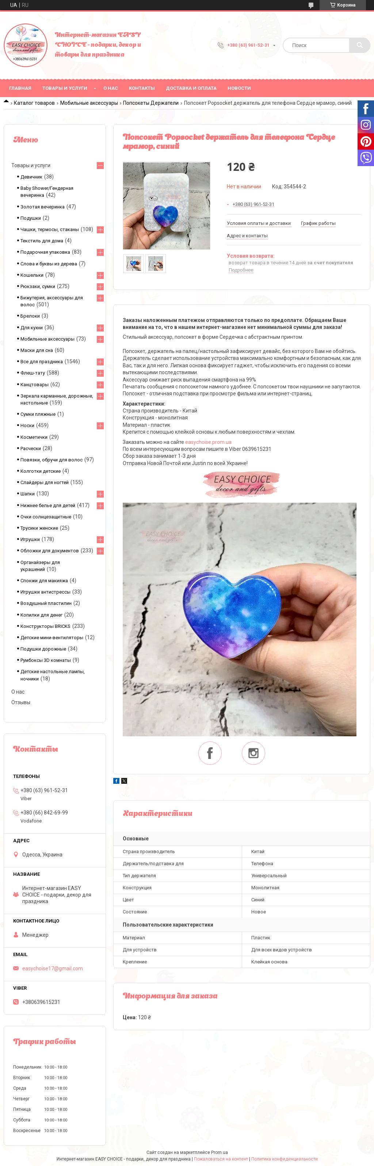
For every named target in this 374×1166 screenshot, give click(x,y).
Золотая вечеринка (42, 207)
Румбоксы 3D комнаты (45, 660)
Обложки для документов (49, 550)
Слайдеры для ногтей (44, 482)
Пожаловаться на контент (221, 1159)
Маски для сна (36, 350)
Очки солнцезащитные (45, 516)
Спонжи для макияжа (44, 580)
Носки (27, 425)
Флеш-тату (32, 373)
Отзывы (20, 702)
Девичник (31, 177)
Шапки (27, 493)
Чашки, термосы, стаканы (49, 229)
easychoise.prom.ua (208, 442)
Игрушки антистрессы (45, 592)
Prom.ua (219, 1152)
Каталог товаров (34, 103)
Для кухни (31, 327)
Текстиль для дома (41, 240)
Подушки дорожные (43, 649)
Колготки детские (40, 471)
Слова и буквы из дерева (48, 263)
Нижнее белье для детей (47, 505)
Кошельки (31, 275)
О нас (110, 88)
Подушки (30, 218)
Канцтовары (34, 384)
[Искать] (359, 45)
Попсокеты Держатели (151, 103)
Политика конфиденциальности (284, 1159)
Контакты (142, 88)
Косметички (33, 437)
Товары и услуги (64, 88)
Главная (20, 88)
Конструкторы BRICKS (45, 626)
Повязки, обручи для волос (51, 460)
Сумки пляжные (38, 414)
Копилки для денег (41, 615)
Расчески (30, 448)
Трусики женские (39, 528)
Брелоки (30, 316)
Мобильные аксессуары (89, 103)
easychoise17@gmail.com (52, 968)
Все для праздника (41, 361)
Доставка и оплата (191, 88)
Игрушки (30, 539)
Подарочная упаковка (45, 252)
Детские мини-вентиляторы (51, 637)
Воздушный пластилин (46, 603)
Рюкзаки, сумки (37, 286)
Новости (239, 88)
